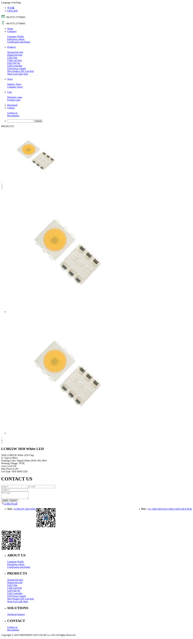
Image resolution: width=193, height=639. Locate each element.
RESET (13, 502)
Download (12, 105)
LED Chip (12, 57)
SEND (5, 502)
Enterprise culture (15, 39)
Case (9, 92)
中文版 (10, 7)
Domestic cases (14, 97)
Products (11, 47)
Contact (11, 107)
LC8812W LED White (25, 510)
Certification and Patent (18, 42)
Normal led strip (15, 52)
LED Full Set (13, 63)
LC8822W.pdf (10, 505)
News (10, 79)
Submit (38, 121)
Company (12, 31)
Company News (15, 87)
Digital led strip (14, 55)
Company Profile (15, 36)
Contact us (12, 113)
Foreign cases (14, 100)
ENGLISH (12, 11)
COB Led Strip (14, 60)
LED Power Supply (16, 68)
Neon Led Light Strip (17, 74)
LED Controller (14, 65)
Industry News (14, 84)
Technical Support (16, 615)
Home (10, 28)
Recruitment (13, 115)
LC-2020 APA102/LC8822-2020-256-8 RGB (170, 510)
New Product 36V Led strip (20, 71)
